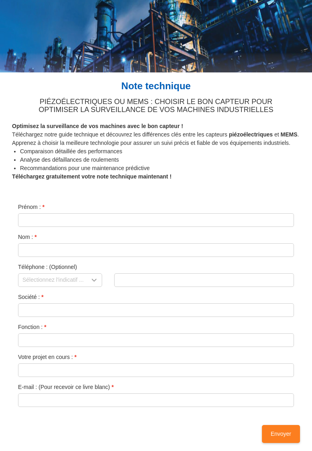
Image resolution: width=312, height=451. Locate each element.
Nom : (25, 237)
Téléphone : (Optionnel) (47, 267)
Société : (29, 297)
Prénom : (29, 207)
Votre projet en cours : (45, 357)
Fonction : (30, 327)
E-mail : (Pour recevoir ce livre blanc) (64, 387)
